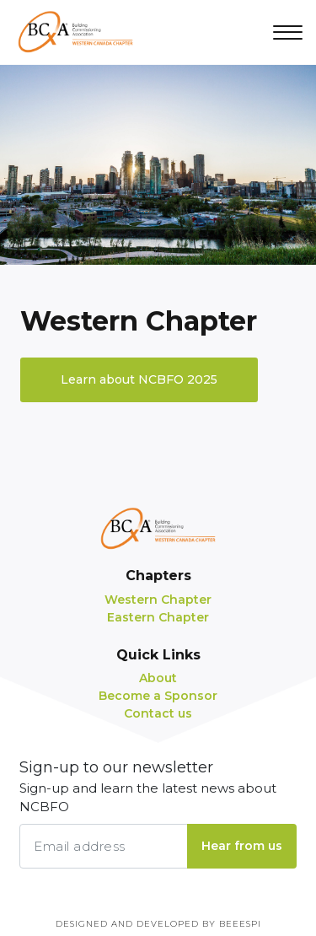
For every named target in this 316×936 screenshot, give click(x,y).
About (158, 678)
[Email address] (103, 846)
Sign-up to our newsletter (158, 787)
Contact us (158, 713)
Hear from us (241, 845)
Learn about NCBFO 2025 (139, 379)
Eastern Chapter (158, 617)
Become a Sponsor (158, 695)
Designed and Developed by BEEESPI (158, 923)
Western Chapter (158, 599)
